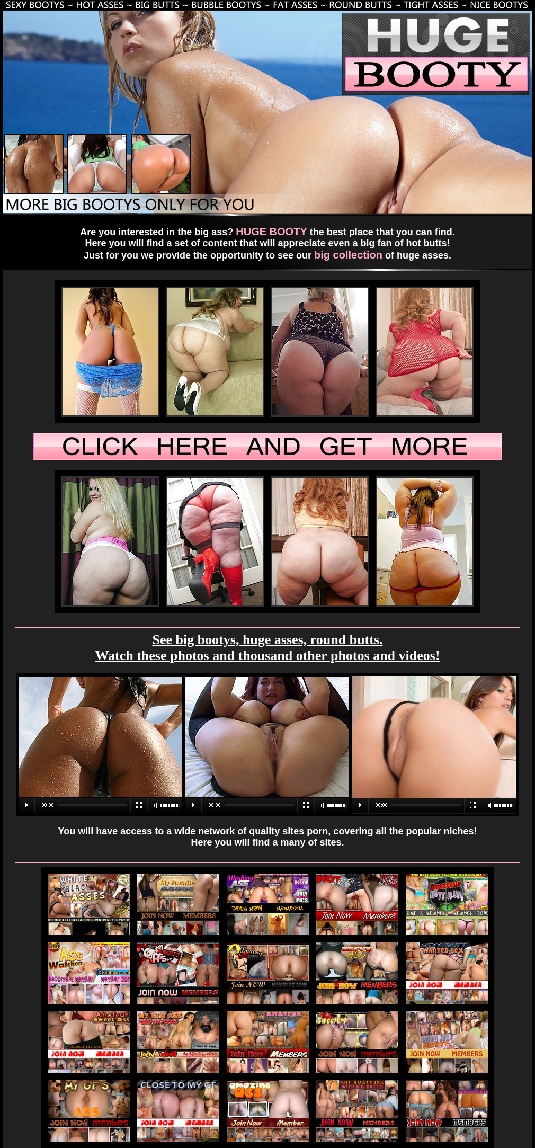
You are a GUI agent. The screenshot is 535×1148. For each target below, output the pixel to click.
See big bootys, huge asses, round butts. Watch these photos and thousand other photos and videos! (267, 647)
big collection (348, 255)
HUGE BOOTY (271, 231)
